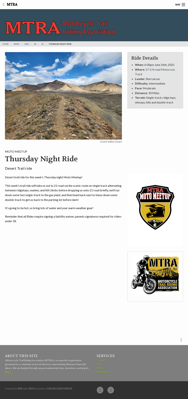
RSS (99, 364)
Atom (100, 368)
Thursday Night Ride (60, 44)
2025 (26, 44)
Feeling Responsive (59, 388)
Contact (101, 360)
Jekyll (32, 388)
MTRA (11, 4)
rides (16, 44)
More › (8, 372)
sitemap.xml (103, 372)
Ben (20, 388)
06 (35, 44)
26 (42, 44)
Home (6, 44)
